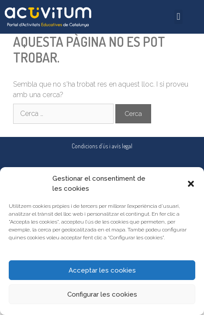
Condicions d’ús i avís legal (102, 146)
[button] (191, 183)
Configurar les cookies (102, 294)
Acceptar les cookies (102, 270)
